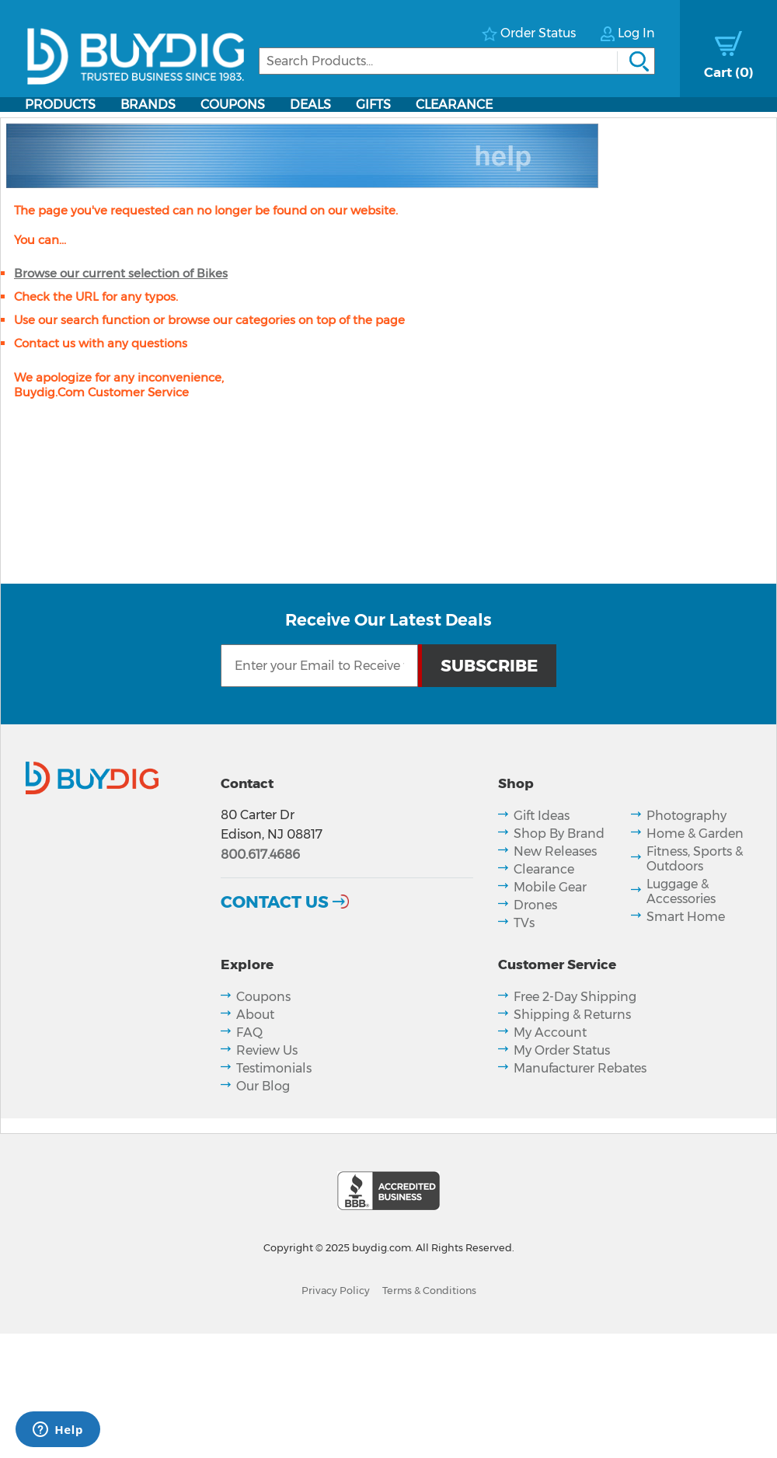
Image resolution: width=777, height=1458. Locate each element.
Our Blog (263, 1086)
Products (60, 104)
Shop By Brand (559, 833)
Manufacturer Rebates (580, 1068)
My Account (550, 1032)
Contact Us (275, 901)
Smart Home (685, 916)
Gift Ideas (542, 815)
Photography (686, 815)
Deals (310, 104)
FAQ (249, 1032)
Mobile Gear (550, 887)
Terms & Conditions (429, 1290)
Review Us (267, 1050)
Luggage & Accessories (681, 891)
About (255, 1014)
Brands (148, 104)
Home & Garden (695, 833)
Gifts (373, 104)
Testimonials (274, 1068)
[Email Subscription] (319, 665)
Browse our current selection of (121, 273)
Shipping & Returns (572, 1014)
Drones (535, 905)
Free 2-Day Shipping (575, 996)
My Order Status (562, 1050)
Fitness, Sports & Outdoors (694, 859)
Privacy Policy (335, 1290)
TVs (524, 923)
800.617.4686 (260, 854)
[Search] (457, 61)
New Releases (555, 851)
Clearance (454, 104)
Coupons (232, 104)
